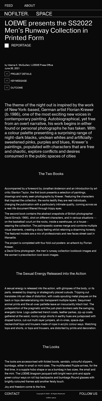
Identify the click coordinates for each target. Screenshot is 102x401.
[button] (92, 5)
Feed (9, 5)
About (29, 5)
